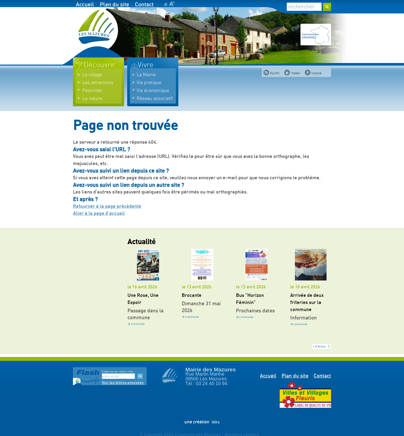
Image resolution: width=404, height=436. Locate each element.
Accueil (85, 4)
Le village (92, 74)
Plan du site (114, 4)
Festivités (92, 90)
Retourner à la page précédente (107, 206)
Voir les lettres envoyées (123, 383)
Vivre (146, 65)
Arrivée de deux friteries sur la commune (307, 302)
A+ (172, 3)
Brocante (191, 295)
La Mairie (146, 74)
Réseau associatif (155, 98)
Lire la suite (138, 324)
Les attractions (97, 82)
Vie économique (153, 90)
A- (166, 4)
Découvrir (99, 65)
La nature (92, 98)
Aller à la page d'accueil (99, 213)
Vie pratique (149, 82)
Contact (144, 4)
